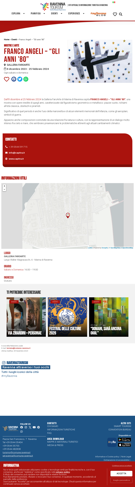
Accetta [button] (121, 473)
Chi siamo (52, 426)
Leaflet (90, 248)
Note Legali (126, 456)
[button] (120, 14)
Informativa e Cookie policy (107, 456)
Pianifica (39, 13)
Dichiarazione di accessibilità (116, 460)
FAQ (49, 433)
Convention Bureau (120, 429)
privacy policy (63, 472)
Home (6, 39)
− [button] (4, 189)
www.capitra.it (16, 158)
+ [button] (4, 186)
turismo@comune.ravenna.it (18, 348)
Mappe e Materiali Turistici (62, 441)
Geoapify (105, 248)
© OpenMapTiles (114, 248)
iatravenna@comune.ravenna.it (18, 455)
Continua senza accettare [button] (122, 466)
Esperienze (77, 13)
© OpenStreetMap (127, 248)
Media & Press (55, 445)
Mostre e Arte (11, 45)
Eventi (57, 13)
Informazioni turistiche (61, 429)
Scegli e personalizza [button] (121, 480)
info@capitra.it (17, 152)
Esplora (19, 13)
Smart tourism (122, 426)
